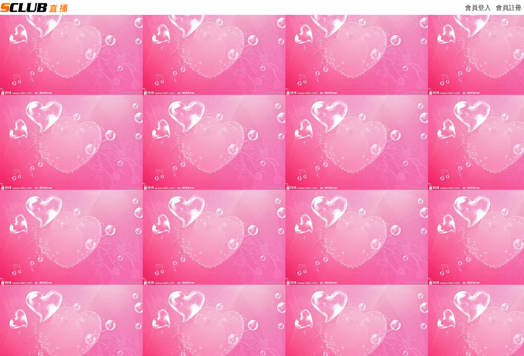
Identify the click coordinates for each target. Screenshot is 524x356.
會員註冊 (509, 7)
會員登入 (478, 7)
